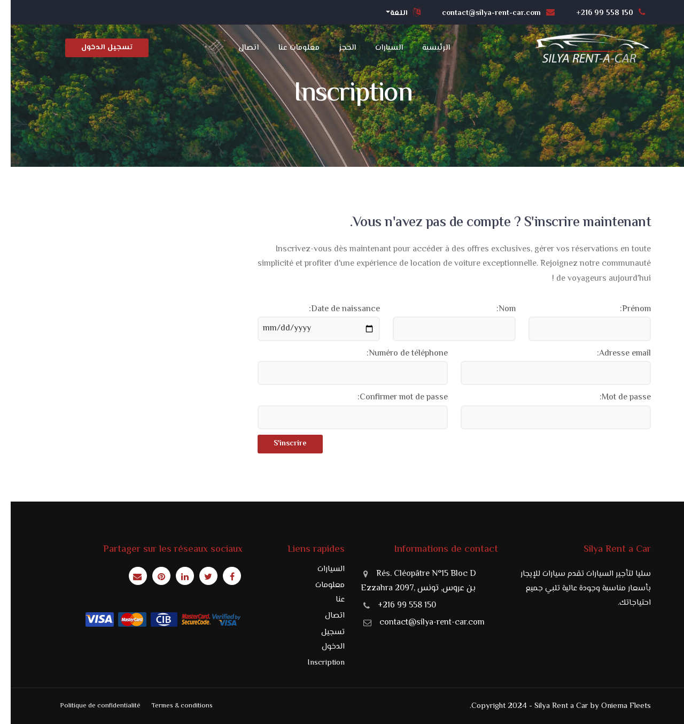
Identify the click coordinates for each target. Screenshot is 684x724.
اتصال (238, 48)
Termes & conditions (171, 705)
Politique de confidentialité (89, 705)
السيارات (378, 48)
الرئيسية (425, 48)
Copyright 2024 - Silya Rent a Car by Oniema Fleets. (549, 706)
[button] (394, 14)
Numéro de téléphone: (396, 353)
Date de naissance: (333, 309)
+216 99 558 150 (396, 605)
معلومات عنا (288, 48)
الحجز (336, 48)
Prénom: (624, 309)
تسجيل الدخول (96, 47)
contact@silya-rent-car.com (421, 622)
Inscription (315, 663)
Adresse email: (613, 353)
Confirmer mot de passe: (392, 397)
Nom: (495, 309)
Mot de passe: (614, 397)
